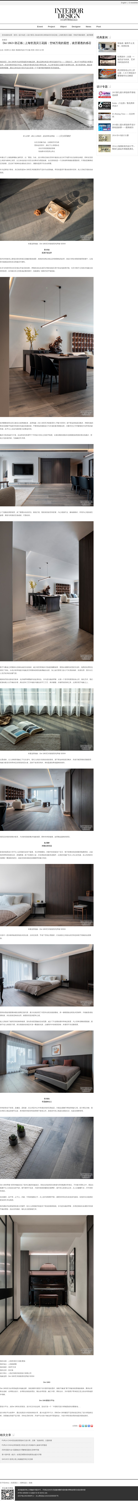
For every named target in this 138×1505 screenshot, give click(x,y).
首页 (15, 35)
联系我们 (14, 1483)
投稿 (30, 1483)
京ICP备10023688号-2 (26, 1496)
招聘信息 (23, 1483)
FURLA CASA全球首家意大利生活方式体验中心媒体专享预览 (24, 1445)
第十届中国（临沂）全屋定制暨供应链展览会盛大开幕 (22, 1455)
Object (63, 26)
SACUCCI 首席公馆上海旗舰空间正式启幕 (17, 1459)
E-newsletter (133, 3)
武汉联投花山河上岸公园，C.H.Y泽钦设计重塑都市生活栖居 (126, 73)
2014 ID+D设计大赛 (120, 135)
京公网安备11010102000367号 (47, 1496)
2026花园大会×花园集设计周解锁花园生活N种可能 (20, 1450)
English (123, 3)
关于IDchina (4, 1483)
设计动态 (22, 35)
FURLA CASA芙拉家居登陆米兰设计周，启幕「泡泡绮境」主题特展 (27, 1440)
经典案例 (102, 37)
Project (51, 26)
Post (98, 26)
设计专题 (102, 86)
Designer (76, 26)
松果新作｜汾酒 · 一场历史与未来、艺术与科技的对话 (126, 59)
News (88, 26)
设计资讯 (30, 35)
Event (40, 26)
